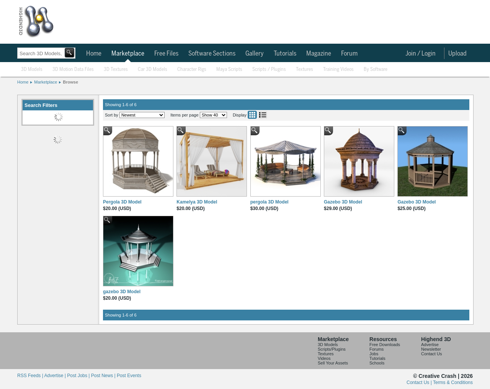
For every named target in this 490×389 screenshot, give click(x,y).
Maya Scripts (229, 69)
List (262, 115)
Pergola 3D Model (122, 202)
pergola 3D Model (269, 202)
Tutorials (285, 54)
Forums (376, 349)
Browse (70, 82)
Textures (304, 69)
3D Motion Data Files (73, 69)
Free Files (166, 54)
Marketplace (127, 54)
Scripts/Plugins (332, 349)
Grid (252, 115)
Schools (376, 363)
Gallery (254, 54)
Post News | (104, 375)
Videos (324, 358)
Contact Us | (420, 382)
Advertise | (55, 375)
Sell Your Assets (333, 363)
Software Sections (211, 54)
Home (93, 54)
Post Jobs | (79, 375)
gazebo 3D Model (121, 291)
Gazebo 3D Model (343, 202)
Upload (457, 54)
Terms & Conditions (453, 382)
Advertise (430, 344)
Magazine (318, 54)
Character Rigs (191, 69)
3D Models (31, 69)
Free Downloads (384, 344)
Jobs (373, 353)
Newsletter (431, 349)
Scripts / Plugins (269, 69)
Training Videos (338, 69)
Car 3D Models (152, 69)
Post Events (129, 375)
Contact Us (431, 353)
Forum (349, 54)
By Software (375, 69)
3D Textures (116, 69)
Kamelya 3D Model (196, 202)
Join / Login (420, 54)
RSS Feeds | (30, 375)
